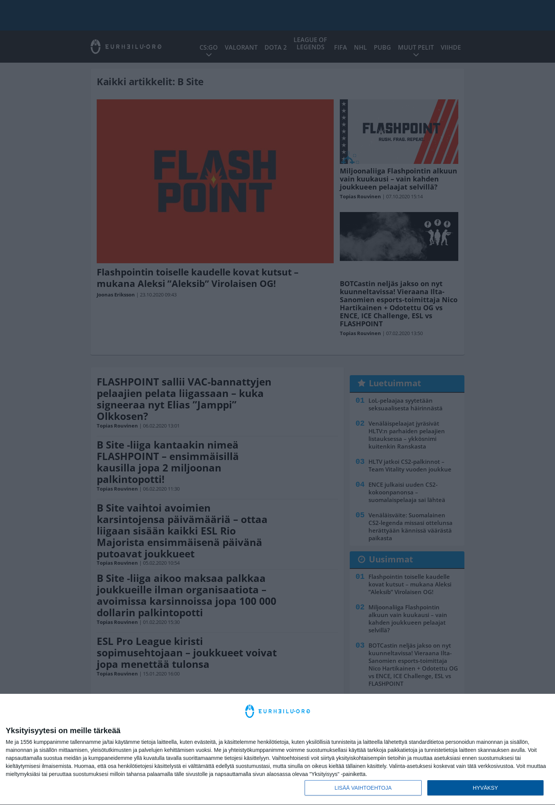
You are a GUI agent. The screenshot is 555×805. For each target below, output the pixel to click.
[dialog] (277, 749)
